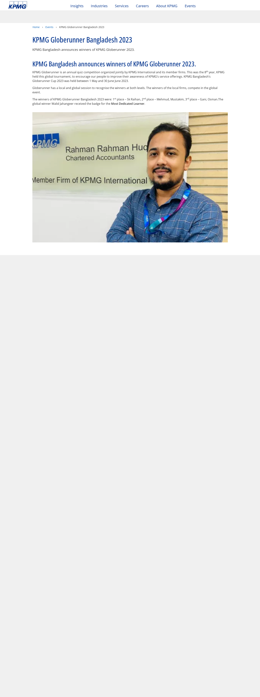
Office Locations (20, 662)
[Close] (221, 691)
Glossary (116, 640)
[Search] (240, 6)
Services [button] (122, 6)
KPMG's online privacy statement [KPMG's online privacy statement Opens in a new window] (94, 678)
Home (36, 14)
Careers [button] (142, 6)
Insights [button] (77, 6)
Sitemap (79, 640)
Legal (13, 640)
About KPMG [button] (166, 6)
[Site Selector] (248, 6)
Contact (15, 655)
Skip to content (31, 5)
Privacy (31, 640)
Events (190, 6)
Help (97, 640)
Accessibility (54, 640)
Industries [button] (99, 6)
